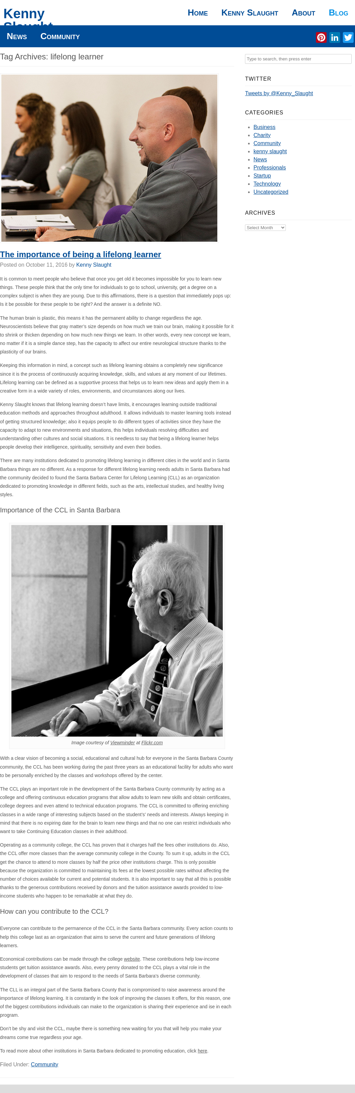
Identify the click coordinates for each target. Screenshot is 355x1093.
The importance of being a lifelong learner (80, 254)
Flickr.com (152, 742)
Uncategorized (270, 192)
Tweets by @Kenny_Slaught (279, 93)
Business (264, 127)
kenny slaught (270, 151)
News (17, 36)
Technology (267, 184)
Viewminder (122, 742)
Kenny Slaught (28, 20)
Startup (262, 176)
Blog (338, 12)
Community (60, 36)
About (303, 12)
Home (198, 12)
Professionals (269, 167)
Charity (262, 135)
